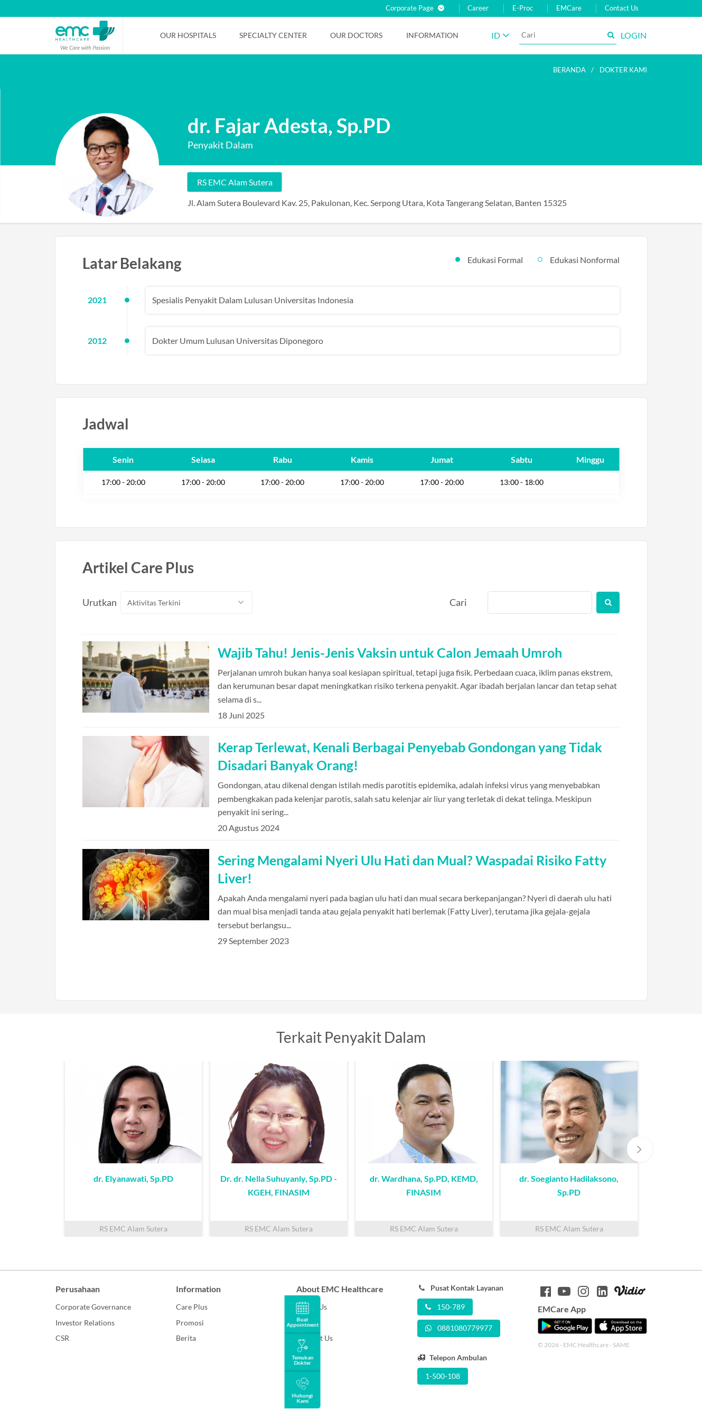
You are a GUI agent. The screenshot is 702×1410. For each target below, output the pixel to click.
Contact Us (622, 8)
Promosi (190, 1322)
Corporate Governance (93, 1306)
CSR (62, 1337)
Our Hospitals (188, 35)
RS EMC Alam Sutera (235, 182)
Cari (458, 602)
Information (432, 35)
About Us (311, 1306)
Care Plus (192, 1306)
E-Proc (522, 8)
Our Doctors (356, 35)
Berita (186, 1337)
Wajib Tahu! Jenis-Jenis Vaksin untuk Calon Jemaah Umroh (390, 652)
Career (478, 8)
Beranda (569, 70)
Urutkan (95, 602)
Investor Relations (85, 1322)
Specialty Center (273, 35)
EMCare (569, 8)
